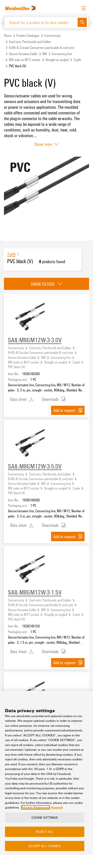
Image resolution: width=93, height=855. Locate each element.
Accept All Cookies (45, 846)
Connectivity (52, 35)
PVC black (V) (16, 366)
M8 (44, 53)
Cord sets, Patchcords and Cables (30, 41)
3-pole (77, 59)
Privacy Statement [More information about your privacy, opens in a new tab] (35, 807)
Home (7, 35)
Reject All (44, 832)
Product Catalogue (27, 35)
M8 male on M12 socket (24, 59)
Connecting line (62, 53)
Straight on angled (56, 59)
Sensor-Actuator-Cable (23, 53)
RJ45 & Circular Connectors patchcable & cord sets (41, 47)
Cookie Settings (44, 817)
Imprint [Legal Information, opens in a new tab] (57, 807)
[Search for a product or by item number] (41, 22)
